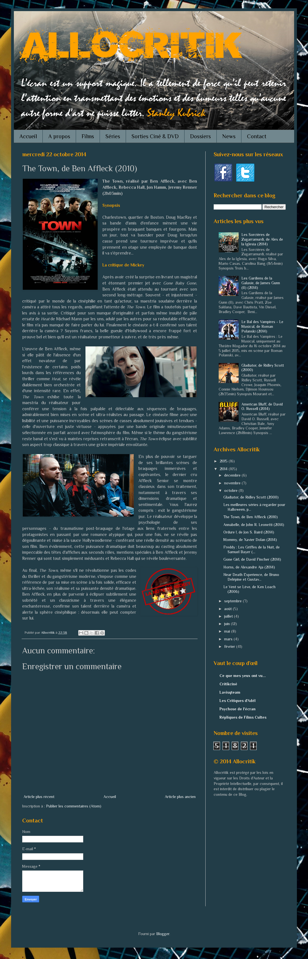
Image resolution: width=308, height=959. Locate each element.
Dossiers (200, 136)
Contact (256, 136)
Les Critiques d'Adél (237, 700)
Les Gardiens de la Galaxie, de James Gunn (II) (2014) (260, 283)
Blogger (162, 934)
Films (88, 136)
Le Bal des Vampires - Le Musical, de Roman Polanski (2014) (262, 326)
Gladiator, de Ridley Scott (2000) (251, 497)
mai (227, 631)
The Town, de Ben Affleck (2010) (250, 517)
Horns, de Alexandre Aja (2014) (249, 567)
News (229, 136)
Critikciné (228, 684)
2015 (224, 461)
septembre (233, 601)
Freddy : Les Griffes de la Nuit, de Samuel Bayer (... (251, 549)
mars (229, 639)
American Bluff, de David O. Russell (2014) (262, 406)
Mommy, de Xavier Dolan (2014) (250, 539)
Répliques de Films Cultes (242, 717)
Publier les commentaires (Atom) (73, 806)
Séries (112, 136)
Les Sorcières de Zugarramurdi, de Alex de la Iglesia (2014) (262, 239)
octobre (231, 490)
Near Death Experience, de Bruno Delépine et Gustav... (251, 577)
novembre (233, 483)
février (230, 646)
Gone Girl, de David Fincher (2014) (252, 559)
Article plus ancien (180, 796)
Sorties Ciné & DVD (155, 136)
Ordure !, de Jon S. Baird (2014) (248, 532)
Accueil (28, 136)
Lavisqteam (229, 692)
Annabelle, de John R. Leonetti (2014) (253, 524)
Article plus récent (39, 796)
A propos (59, 136)
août (228, 608)
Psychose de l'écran (237, 709)
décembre (233, 475)
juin (227, 623)
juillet (229, 616)
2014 (224, 469)
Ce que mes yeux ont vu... (242, 675)
